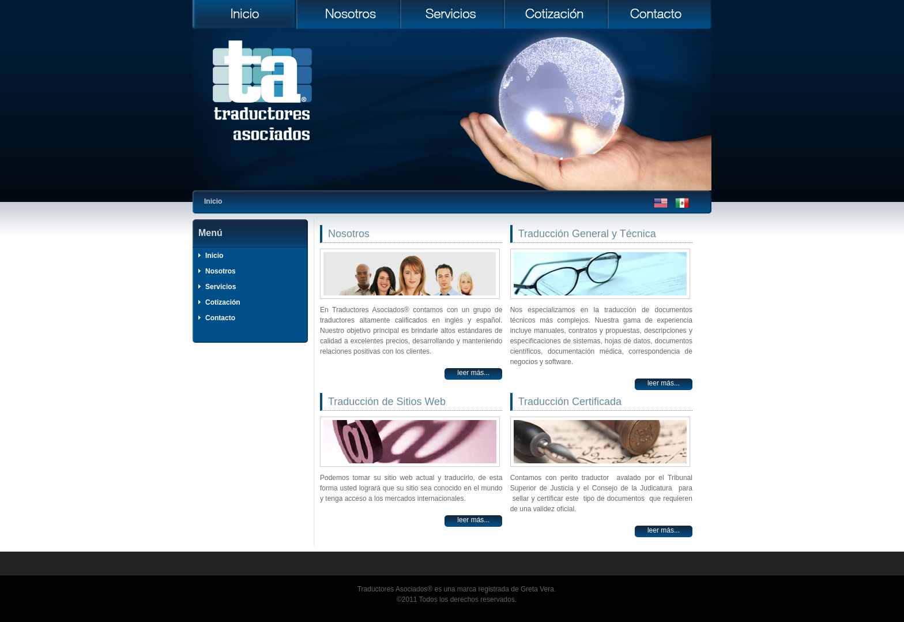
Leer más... (473, 373)
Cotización (222, 302)
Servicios (220, 287)
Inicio (214, 256)
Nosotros (220, 271)
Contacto (220, 318)
